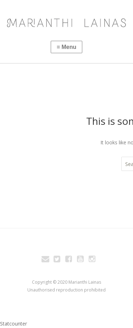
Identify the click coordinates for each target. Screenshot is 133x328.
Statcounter (13, 323)
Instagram (92, 260)
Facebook (69, 260)
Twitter (57, 260)
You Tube (80, 260)
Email (45, 260)
